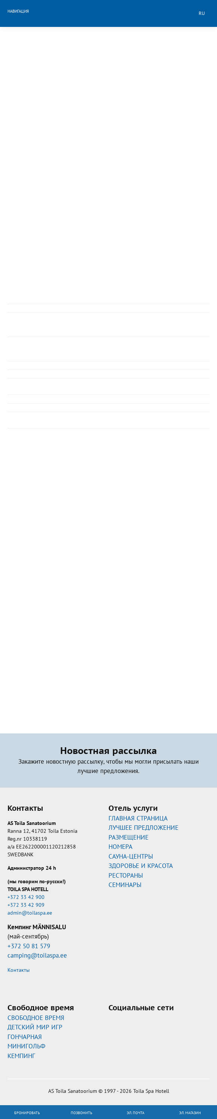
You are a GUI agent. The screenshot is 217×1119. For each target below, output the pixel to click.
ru (202, 13)
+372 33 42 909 (26, 905)
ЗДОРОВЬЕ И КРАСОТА (141, 866)
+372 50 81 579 (28, 946)
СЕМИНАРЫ (125, 885)
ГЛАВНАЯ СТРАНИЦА (138, 818)
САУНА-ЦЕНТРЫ (131, 856)
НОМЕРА (120, 847)
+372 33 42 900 (26, 897)
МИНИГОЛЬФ (26, 1046)
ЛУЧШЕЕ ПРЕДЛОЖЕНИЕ (143, 827)
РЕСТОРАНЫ (126, 875)
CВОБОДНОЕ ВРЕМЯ (35, 1018)
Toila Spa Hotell (108, 12)
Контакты (18, 970)
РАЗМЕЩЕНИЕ (129, 837)
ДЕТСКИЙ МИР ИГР (34, 1027)
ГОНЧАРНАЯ (24, 1037)
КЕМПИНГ (21, 1056)
